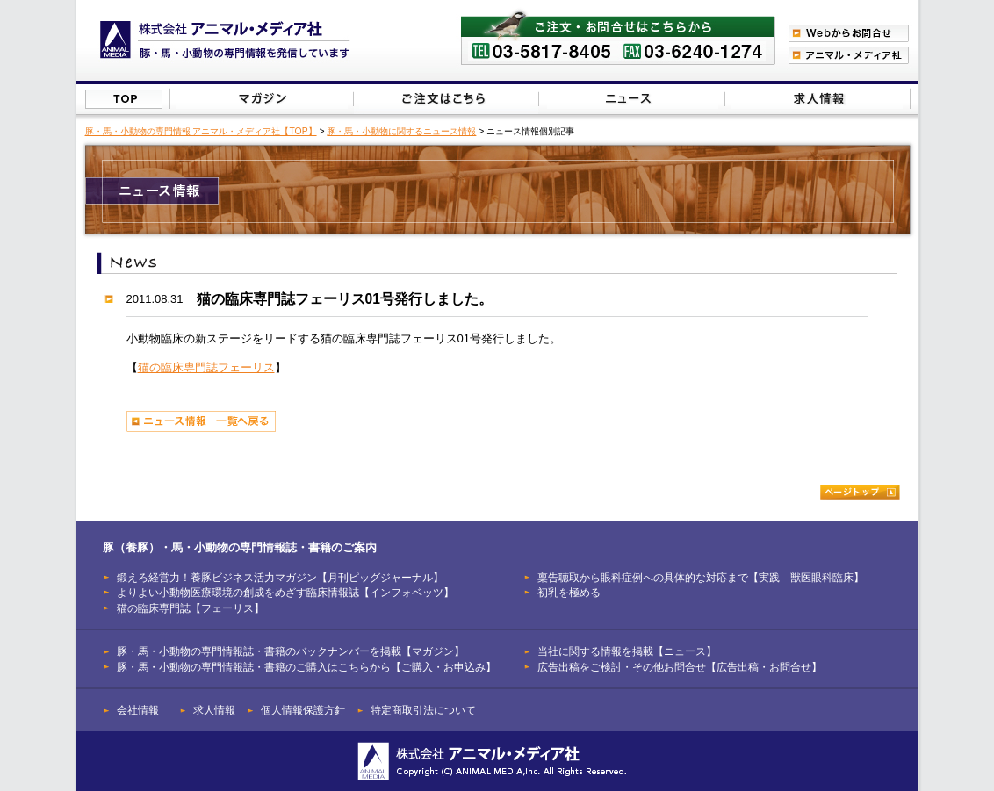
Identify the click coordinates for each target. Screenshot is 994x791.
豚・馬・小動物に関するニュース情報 (401, 131)
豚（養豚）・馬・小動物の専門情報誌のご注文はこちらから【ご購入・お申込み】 (444, 99)
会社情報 (138, 709)
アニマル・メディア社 (849, 55)
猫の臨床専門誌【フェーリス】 (190, 608)
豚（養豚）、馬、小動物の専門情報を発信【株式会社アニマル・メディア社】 (225, 40)
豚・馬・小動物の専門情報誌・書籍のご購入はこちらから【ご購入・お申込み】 (306, 666)
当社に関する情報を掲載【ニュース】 (632, 99)
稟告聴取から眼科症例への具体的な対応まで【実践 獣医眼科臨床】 (700, 577)
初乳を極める (569, 592)
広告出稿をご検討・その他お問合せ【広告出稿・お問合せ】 (679, 666)
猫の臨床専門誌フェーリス (206, 367)
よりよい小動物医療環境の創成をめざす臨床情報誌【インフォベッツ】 (285, 592)
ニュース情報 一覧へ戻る (201, 421)
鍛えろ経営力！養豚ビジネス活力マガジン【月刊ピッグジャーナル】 (280, 577)
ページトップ (860, 492)
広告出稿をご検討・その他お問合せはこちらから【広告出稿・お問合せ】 (817, 99)
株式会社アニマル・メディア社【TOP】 (123, 99)
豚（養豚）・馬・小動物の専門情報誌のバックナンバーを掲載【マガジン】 (262, 99)
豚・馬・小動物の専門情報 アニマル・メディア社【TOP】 (201, 131)
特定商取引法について (423, 709)
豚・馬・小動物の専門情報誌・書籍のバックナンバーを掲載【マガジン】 (291, 651)
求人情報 (214, 709)
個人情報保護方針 (303, 709)
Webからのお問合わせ (849, 33)
